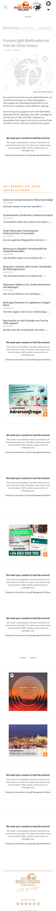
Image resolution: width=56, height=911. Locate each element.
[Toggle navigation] (5, 7)
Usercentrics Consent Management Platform (33, 155)
